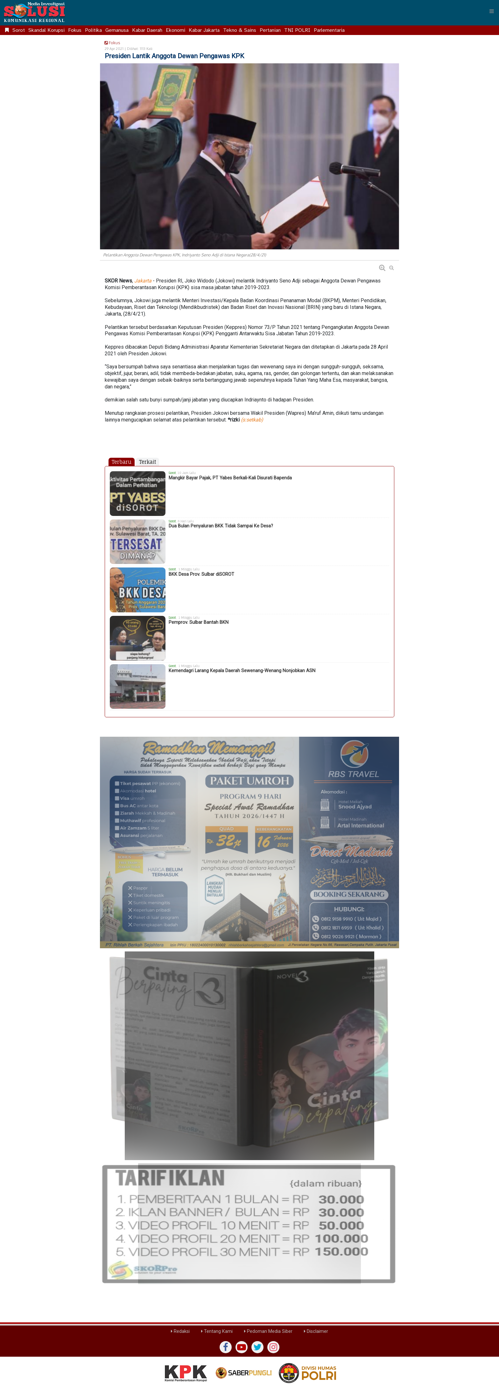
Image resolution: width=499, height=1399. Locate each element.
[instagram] (273, 1347)
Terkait (147, 462)
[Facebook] (225, 1347)
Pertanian (270, 30)
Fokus (74, 30)
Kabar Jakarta (204, 30)
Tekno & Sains (239, 30)
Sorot (18, 30)
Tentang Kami (217, 1331)
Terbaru (121, 462)
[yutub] (241, 1347)
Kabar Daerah (147, 30)
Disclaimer (316, 1331)
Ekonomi (175, 30)
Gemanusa (117, 30)
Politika (93, 30)
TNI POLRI (297, 30)
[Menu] (491, 11)
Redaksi (180, 1331)
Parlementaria (329, 30)
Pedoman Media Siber (268, 1331)
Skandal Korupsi (46, 30)
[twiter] (257, 1347)
